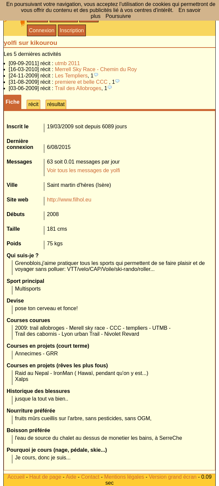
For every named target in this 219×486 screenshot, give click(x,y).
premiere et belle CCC (82, 82)
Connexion (42, 30)
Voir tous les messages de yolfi (83, 170)
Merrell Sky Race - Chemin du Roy (96, 69)
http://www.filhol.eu (69, 199)
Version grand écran (172, 477)
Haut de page (45, 477)
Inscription (72, 30)
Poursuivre (118, 16)
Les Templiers (71, 75)
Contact (90, 477)
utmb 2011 (67, 63)
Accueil (16, 477)
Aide (71, 477)
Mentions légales (124, 477)
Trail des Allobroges (78, 88)
